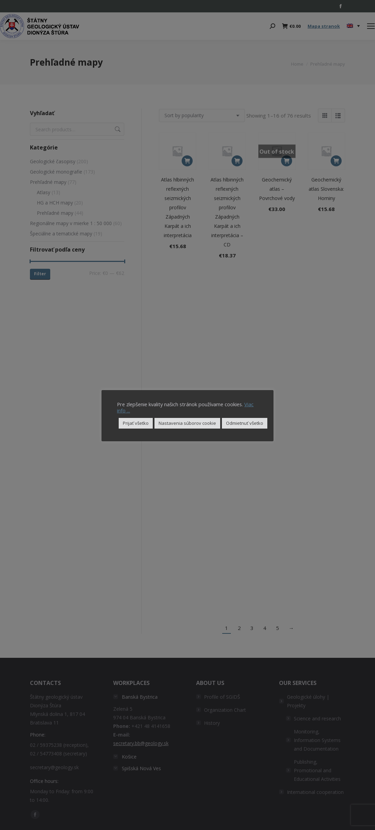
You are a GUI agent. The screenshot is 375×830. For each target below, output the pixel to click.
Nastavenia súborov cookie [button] (187, 423)
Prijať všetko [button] (136, 423)
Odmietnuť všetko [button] (244, 423)
